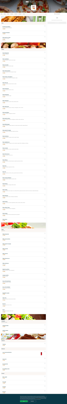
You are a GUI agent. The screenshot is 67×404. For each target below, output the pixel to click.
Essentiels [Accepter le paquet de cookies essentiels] (32, 401)
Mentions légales (39, 1)
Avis (30, 1)
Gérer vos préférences (38, 398)
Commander (57, 22)
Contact (33, 1)
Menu (27, 1)
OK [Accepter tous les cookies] (23, 401)
